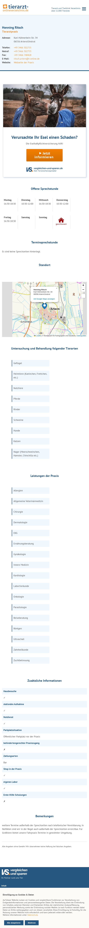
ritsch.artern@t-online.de (27, 58)
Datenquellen (81, 336)
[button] (44, 306)
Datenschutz (32, 915)
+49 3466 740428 (22, 55)
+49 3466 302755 (22, 47)
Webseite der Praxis (24, 62)
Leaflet (37, 336)
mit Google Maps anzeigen (44, 299)
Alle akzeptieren (14, 923)
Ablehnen (32, 923)
